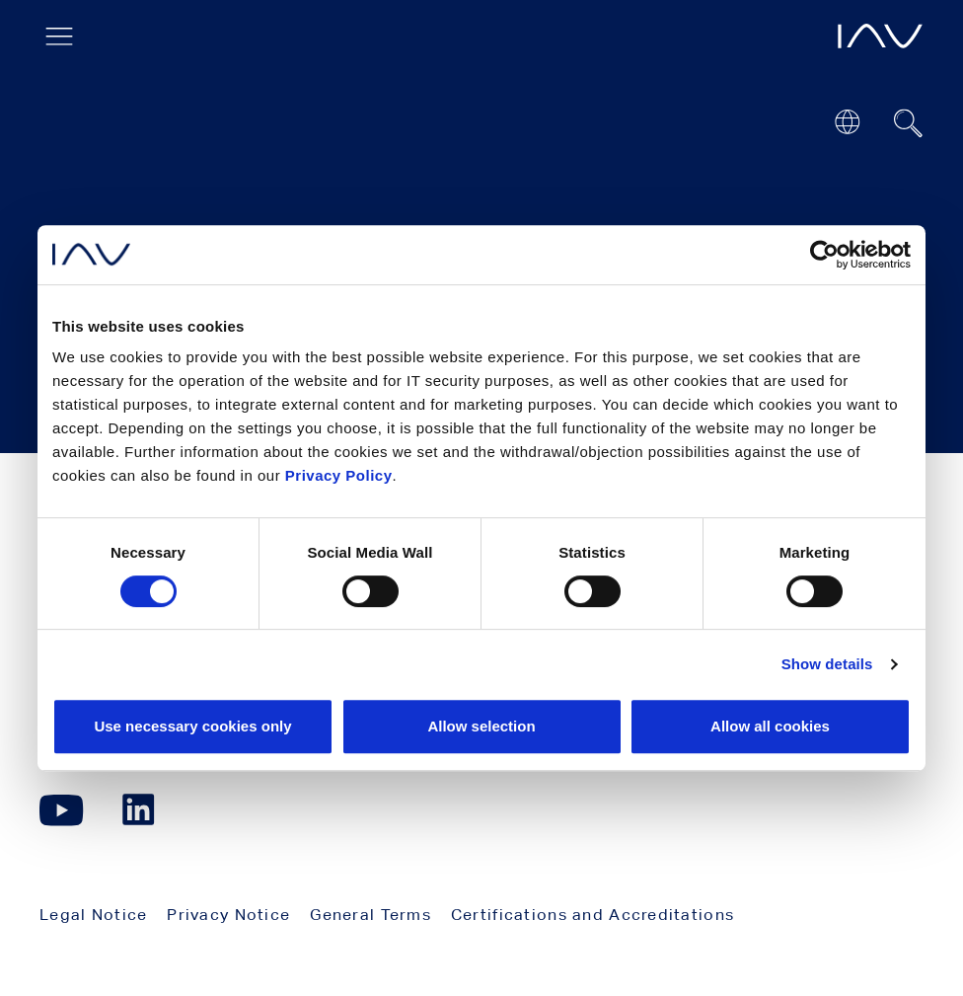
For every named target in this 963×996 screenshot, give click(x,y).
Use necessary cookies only (192, 726)
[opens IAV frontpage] (880, 36)
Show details (827, 663)
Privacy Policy (339, 475)
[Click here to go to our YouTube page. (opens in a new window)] (61, 810)
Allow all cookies (770, 726)
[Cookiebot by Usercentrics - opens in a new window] (824, 254)
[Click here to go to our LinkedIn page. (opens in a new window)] (141, 810)
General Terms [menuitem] (370, 914)
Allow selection (481, 726)
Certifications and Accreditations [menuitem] (592, 914)
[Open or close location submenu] (847, 122)
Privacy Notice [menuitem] (228, 914)
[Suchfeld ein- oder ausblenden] (909, 123)
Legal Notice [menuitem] (93, 914)
